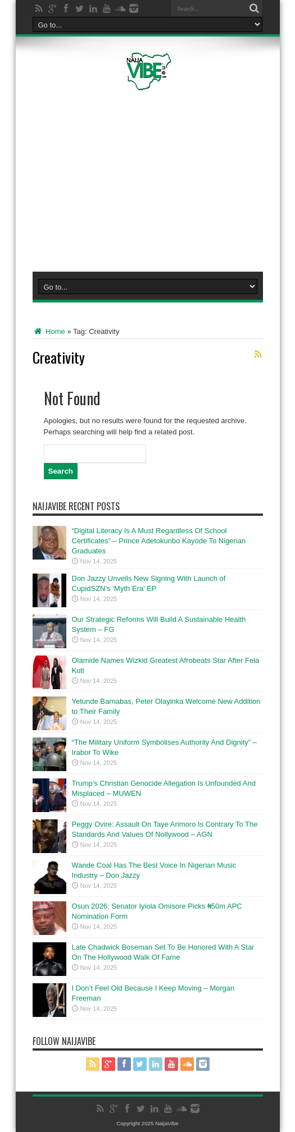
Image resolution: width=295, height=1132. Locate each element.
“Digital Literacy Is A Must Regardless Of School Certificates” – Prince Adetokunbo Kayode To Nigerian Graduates (159, 540)
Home (49, 331)
